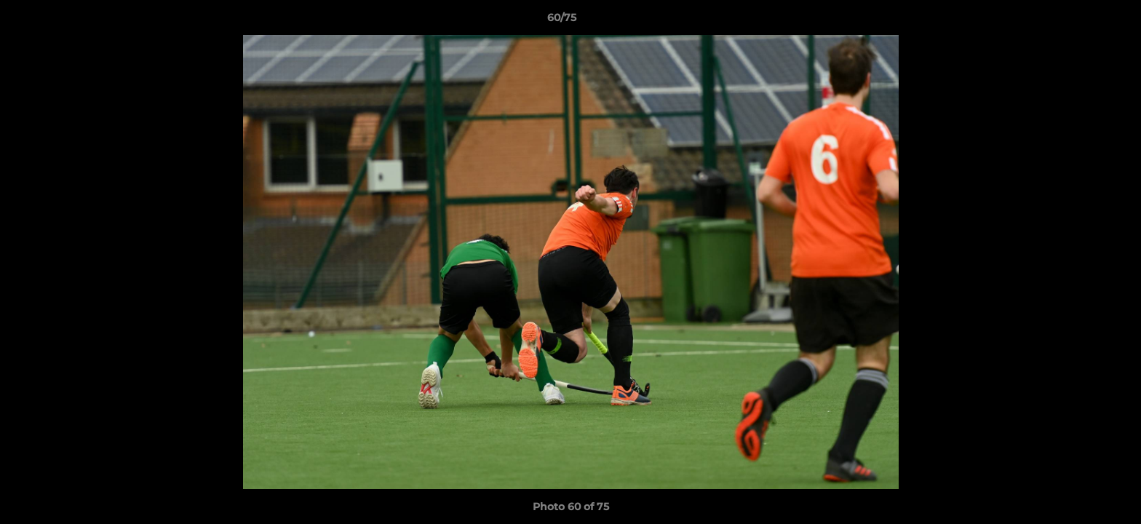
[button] (1080, 21)
